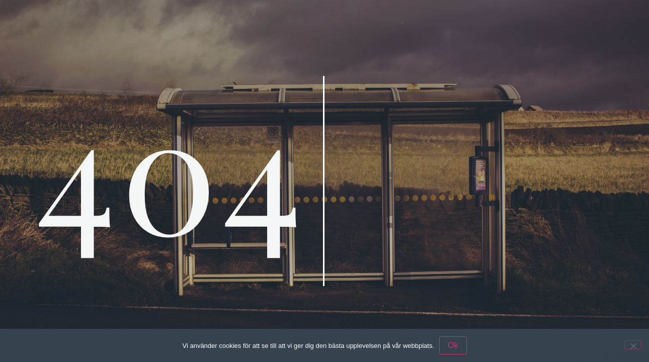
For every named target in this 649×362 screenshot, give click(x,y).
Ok (453, 345)
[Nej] (632, 344)
